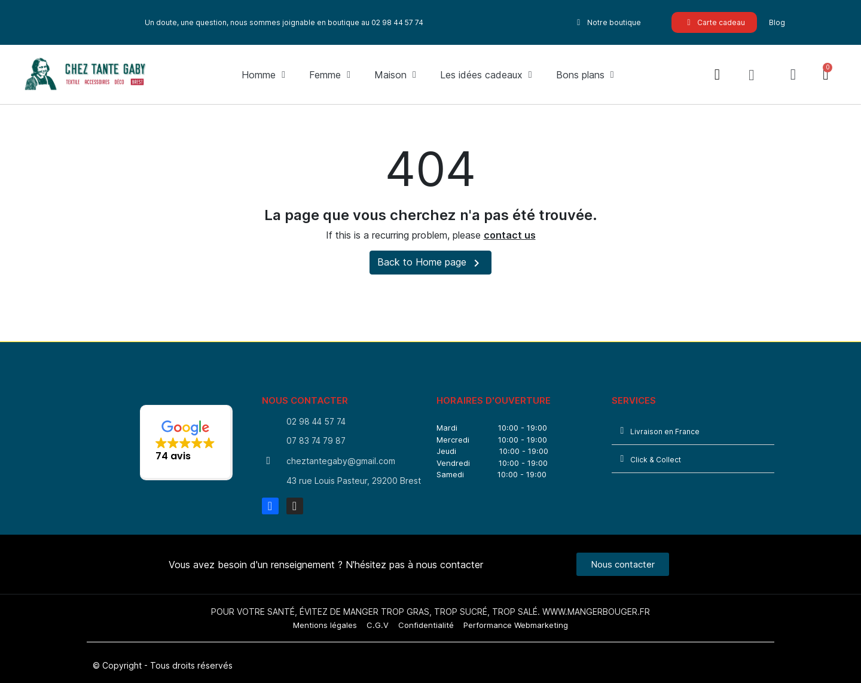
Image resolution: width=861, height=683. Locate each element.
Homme (263, 75)
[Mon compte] (793, 74)
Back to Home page (430, 263)
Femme (329, 75)
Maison (395, 75)
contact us (510, 235)
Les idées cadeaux (486, 75)
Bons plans (585, 75)
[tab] (693, 431)
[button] (752, 75)
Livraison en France (665, 431)
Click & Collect (655, 459)
